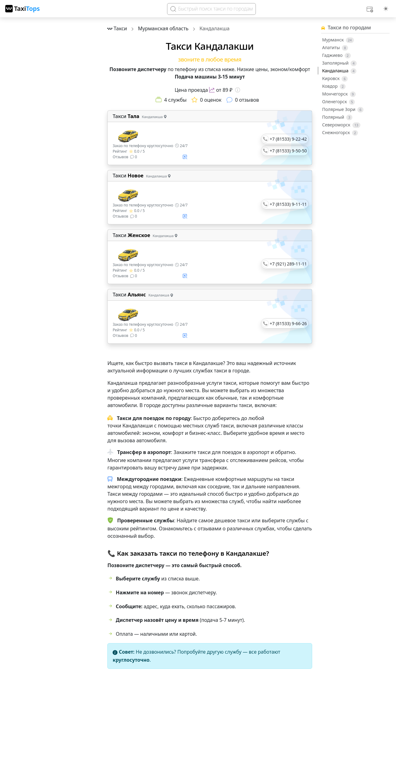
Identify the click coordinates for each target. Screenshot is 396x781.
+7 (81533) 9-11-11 (288, 204)
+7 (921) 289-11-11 (288, 264)
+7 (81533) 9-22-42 (288, 139)
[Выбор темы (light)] (386, 8)
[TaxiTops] (22, 8)
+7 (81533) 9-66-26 (288, 323)
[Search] (211, 9)
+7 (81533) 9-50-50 (288, 151)
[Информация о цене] (237, 90)
